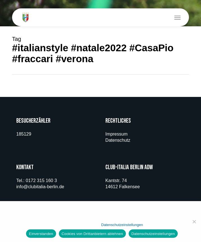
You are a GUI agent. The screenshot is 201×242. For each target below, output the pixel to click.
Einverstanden (41, 234)
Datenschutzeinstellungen (122, 225)
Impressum (116, 134)
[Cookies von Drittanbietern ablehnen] (194, 221)
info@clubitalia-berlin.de (40, 186)
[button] (177, 17)
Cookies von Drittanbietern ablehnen (92, 234)
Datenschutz (117, 140)
